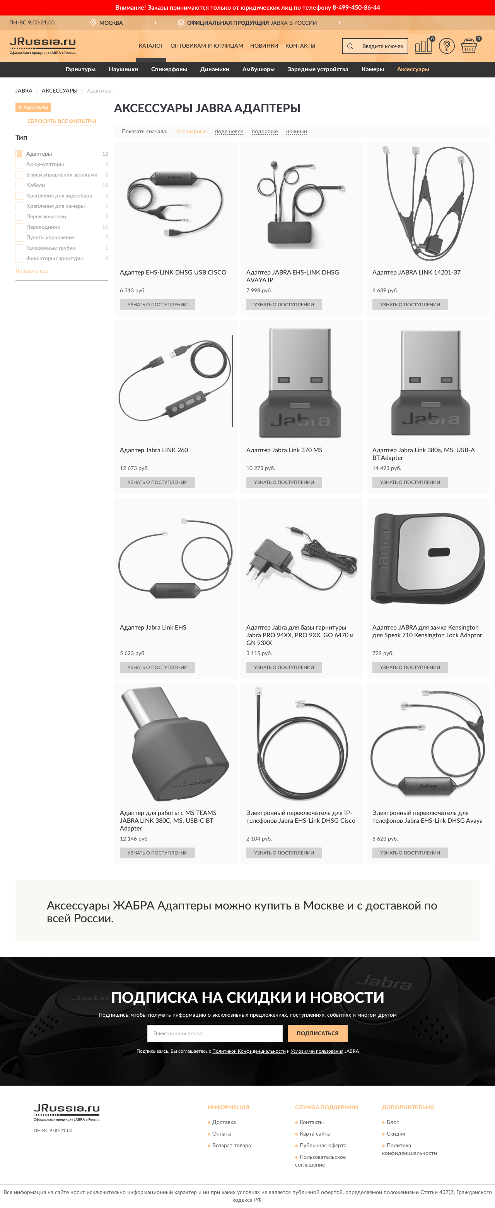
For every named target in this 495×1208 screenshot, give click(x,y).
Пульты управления (50, 237)
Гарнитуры (81, 69)
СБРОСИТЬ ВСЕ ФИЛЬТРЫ (61, 121)
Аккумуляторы (45, 164)
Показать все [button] (31, 271)
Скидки (396, 1134)
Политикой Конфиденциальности (249, 1051)
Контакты (300, 46)
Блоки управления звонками (61, 175)
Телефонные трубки (51, 248)
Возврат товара (231, 1146)
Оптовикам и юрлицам (207, 46)
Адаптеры (39, 154)
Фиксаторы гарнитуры (54, 258)
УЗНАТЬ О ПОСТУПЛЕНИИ (158, 304)
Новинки (264, 46)
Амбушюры (258, 69)
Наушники (123, 69)
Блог (393, 1123)
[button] (446, 46)
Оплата (221, 1134)
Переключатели (46, 217)
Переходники (43, 227)
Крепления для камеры (55, 206)
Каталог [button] (151, 46)
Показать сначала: (144, 131)
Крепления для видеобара (59, 196)
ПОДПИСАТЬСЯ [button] (318, 1033)
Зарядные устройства (318, 69)
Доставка (224, 1123)
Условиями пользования (317, 1051)
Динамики (214, 69)
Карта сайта (315, 1134)
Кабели (35, 185)
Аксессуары (413, 69)
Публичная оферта (323, 1146)
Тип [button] (21, 137)
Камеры (373, 69)
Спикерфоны (169, 69)
